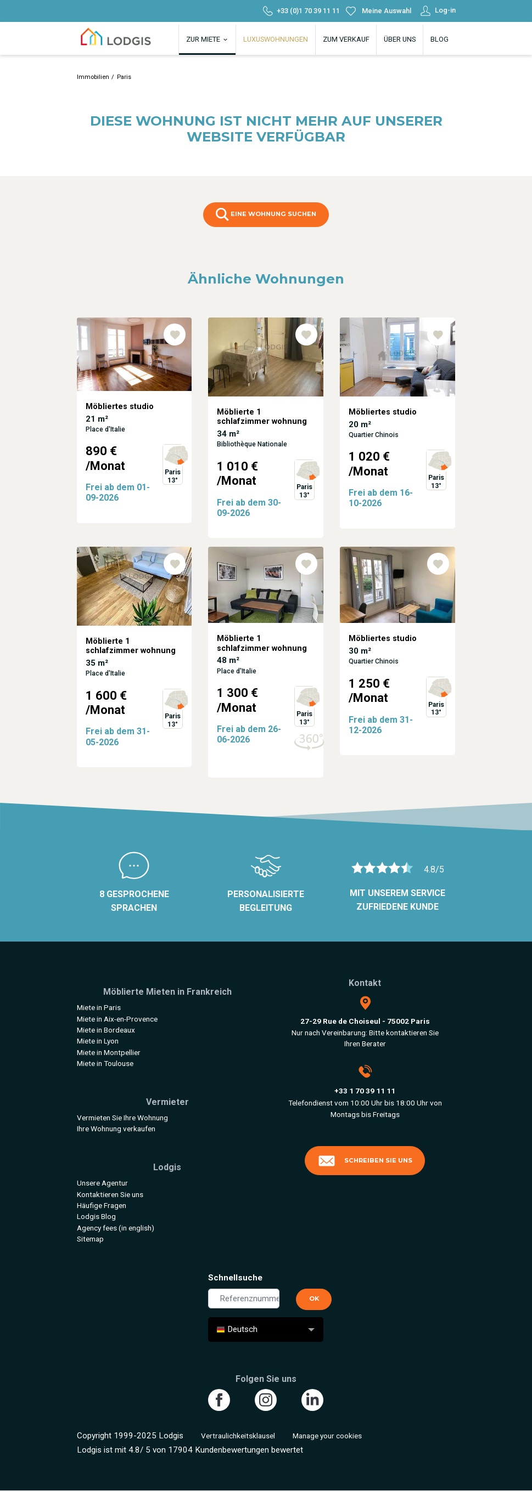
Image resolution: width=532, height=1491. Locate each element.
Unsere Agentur (102, 1182)
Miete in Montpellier (109, 1052)
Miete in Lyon (98, 1040)
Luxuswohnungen (275, 39)
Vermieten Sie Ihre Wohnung (122, 1117)
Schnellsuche (235, 1278)
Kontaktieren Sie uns (110, 1194)
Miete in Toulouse (105, 1063)
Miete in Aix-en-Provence (117, 1018)
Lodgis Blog (96, 1216)
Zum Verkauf (346, 39)
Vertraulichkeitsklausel (238, 1435)
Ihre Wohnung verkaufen (116, 1128)
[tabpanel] (134, 432)
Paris (124, 77)
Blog (439, 39)
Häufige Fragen (101, 1205)
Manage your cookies (327, 1435)
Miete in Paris (99, 1007)
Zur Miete (207, 39)
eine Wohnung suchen (266, 214)
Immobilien (93, 77)
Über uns (400, 39)
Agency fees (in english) (115, 1227)
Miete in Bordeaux (106, 1029)
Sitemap (90, 1238)
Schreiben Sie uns (365, 1161)
